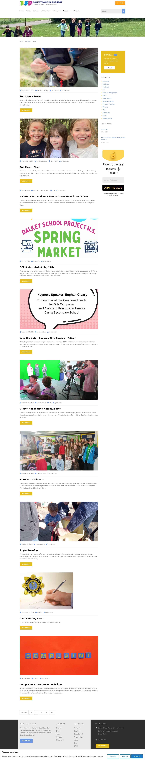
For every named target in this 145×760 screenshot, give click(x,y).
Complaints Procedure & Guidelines (41, 684)
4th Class (106, 87)
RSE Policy (104, 129)
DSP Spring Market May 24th (37, 267)
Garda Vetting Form (31, 618)
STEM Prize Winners (32, 479)
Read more (26, 110)
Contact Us (102, 746)
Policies (39, 612)
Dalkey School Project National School (110, 728)
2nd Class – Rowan (31, 96)
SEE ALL (109, 68)
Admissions (57, 11)
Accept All (137, 756)
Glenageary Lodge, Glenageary (108, 731)
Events (58, 731)
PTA (104, 110)
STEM (105, 115)
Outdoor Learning (42, 90)
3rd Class (106, 84)
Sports (76, 743)
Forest (57, 90)
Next (52, 712)
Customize (113, 756)
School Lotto (60, 740)
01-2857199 (102, 740)
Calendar (36, 11)
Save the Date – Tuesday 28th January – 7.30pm (48, 338)
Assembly (77, 728)
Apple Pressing (29, 550)
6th (50, 403)
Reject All (125, 756)
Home (21, 11)
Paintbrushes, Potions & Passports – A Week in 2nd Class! (54, 196)
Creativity (77, 731)
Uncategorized (44, 190)
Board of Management (110, 93)
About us (59, 737)
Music (76, 740)
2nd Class (36, 190)
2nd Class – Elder (30, 167)
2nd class (66, 90)
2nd (53, 90)
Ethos (104, 95)
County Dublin (102, 734)
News (28, 11)
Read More (26, 741)
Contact (76, 11)
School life (45, 11)
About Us (66, 11)
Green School (107, 98)
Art (103, 90)
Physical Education (109, 104)
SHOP (120, 3)
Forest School (78, 737)
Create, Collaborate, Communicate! (40, 408)
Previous (24, 712)
